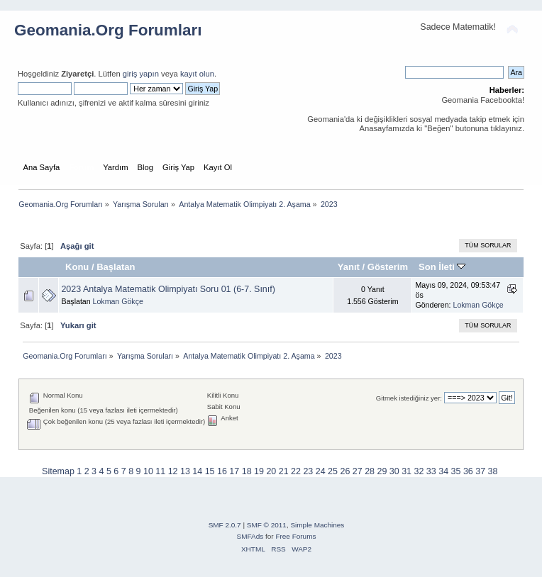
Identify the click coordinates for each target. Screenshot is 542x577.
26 (345, 471)
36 (468, 471)
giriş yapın (141, 73)
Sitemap (58, 471)
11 (160, 471)
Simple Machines (317, 525)
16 (222, 471)
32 (419, 471)
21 (284, 471)
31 (406, 471)
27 (358, 471)
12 (173, 471)
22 (296, 471)
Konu (77, 267)
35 (456, 471)
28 (370, 471)
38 (493, 471)
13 (185, 471)
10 (148, 471)
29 (382, 471)
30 (394, 471)
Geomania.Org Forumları (108, 30)
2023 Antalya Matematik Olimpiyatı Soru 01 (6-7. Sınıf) (168, 289)
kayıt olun (197, 73)
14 (197, 471)
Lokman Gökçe (118, 301)
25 (333, 471)
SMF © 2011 (267, 525)
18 (247, 471)
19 (259, 471)
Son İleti (442, 267)
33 (431, 471)
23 (308, 471)
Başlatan (115, 267)
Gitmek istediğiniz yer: (409, 398)
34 (443, 471)
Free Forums (295, 536)
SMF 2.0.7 (225, 525)
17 (234, 471)
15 (210, 471)
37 (480, 471)
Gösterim (387, 267)
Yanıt (349, 267)
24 (321, 471)
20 (271, 471)
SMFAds (250, 536)
